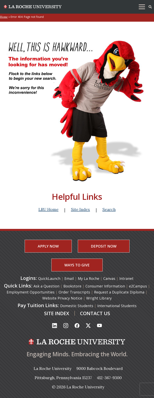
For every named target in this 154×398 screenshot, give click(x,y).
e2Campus (138, 286)
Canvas (109, 278)
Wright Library (99, 298)
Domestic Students (76, 305)
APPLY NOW (48, 246)
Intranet (126, 278)
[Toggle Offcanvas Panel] (150, 6)
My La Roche (89, 278)
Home (4, 17)
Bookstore (72, 286)
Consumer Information (105, 286)
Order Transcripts (74, 292)
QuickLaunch (49, 278)
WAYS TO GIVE (77, 265)
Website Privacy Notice (62, 298)
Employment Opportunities (31, 292)
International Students (117, 305)
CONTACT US (95, 313)
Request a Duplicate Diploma (119, 292)
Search (109, 209)
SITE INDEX (56, 313)
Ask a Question (46, 286)
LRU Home (48, 209)
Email (69, 278)
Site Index (80, 209)
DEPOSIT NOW (104, 246)
